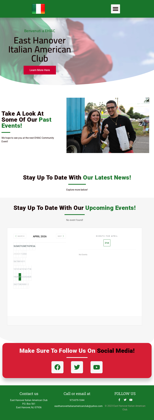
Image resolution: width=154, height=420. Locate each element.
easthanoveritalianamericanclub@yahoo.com (78, 406)
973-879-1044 (77, 400)
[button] (115, 8)
